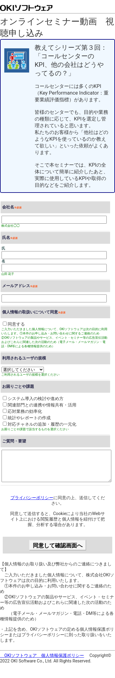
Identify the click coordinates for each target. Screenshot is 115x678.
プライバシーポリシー (31, 497)
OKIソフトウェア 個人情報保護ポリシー (42, 655)
